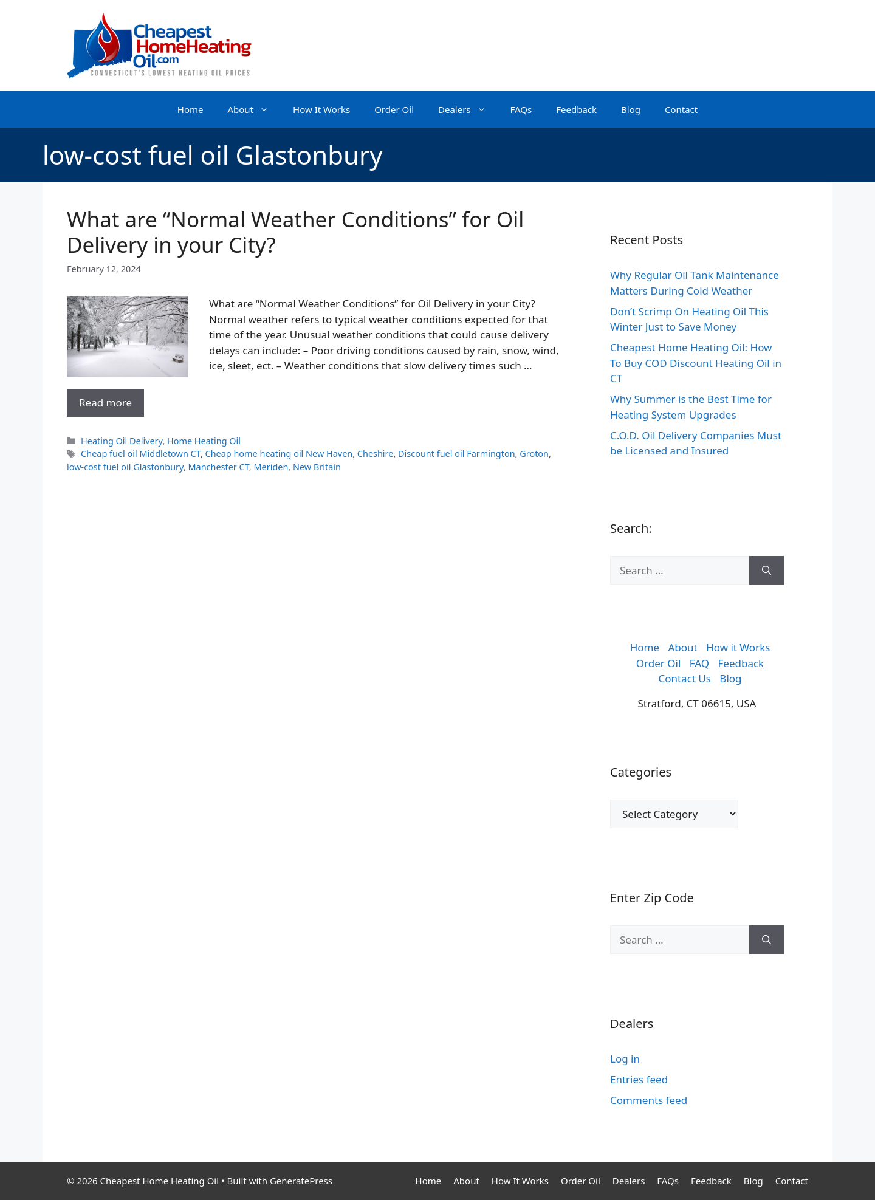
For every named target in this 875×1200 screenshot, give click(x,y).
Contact (681, 109)
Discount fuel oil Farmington (456, 453)
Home (190, 109)
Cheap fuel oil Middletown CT (141, 453)
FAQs (521, 109)
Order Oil (394, 109)
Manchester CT (218, 467)
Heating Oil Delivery (121, 441)
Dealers (468, 109)
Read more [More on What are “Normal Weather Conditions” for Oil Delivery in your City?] (105, 403)
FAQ (699, 663)
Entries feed (639, 1079)
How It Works (321, 109)
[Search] (766, 570)
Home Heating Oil (204, 441)
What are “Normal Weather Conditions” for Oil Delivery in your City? (295, 232)
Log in (625, 1059)
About (254, 109)
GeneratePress (301, 1180)
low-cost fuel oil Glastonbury (125, 467)
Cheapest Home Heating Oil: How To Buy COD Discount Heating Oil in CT (695, 362)
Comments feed (648, 1100)
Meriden (270, 467)
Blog (630, 109)
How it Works (738, 647)
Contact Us (684, 678)
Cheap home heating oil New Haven (279, 453)
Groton (534, 453)
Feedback (576, 109)
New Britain (317, 467)
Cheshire (375, 453)
